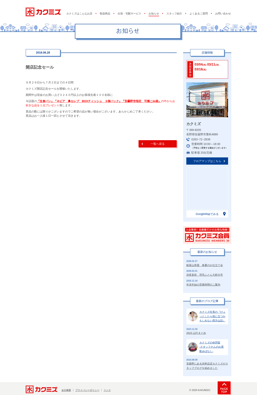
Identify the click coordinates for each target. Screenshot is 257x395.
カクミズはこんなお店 (79, 13)
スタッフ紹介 (174, 13)
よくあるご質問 (199, 13)
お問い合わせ (223, 13)
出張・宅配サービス (129, 13)
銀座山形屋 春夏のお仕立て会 (204, 265)
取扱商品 (105, 13)
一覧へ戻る (158, 143)
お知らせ (154, 13)
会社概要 (66, 390)
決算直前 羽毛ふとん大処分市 (204, 274)
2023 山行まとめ (196, 332)
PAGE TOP (224, 387)
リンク (107, 390)
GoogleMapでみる (207, 214)
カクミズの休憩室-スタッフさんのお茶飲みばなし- (211, 347)
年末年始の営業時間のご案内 (203, 284)
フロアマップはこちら (207, 161)
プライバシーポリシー (87, 390)
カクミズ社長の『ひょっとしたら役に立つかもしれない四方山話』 (212, 316)
